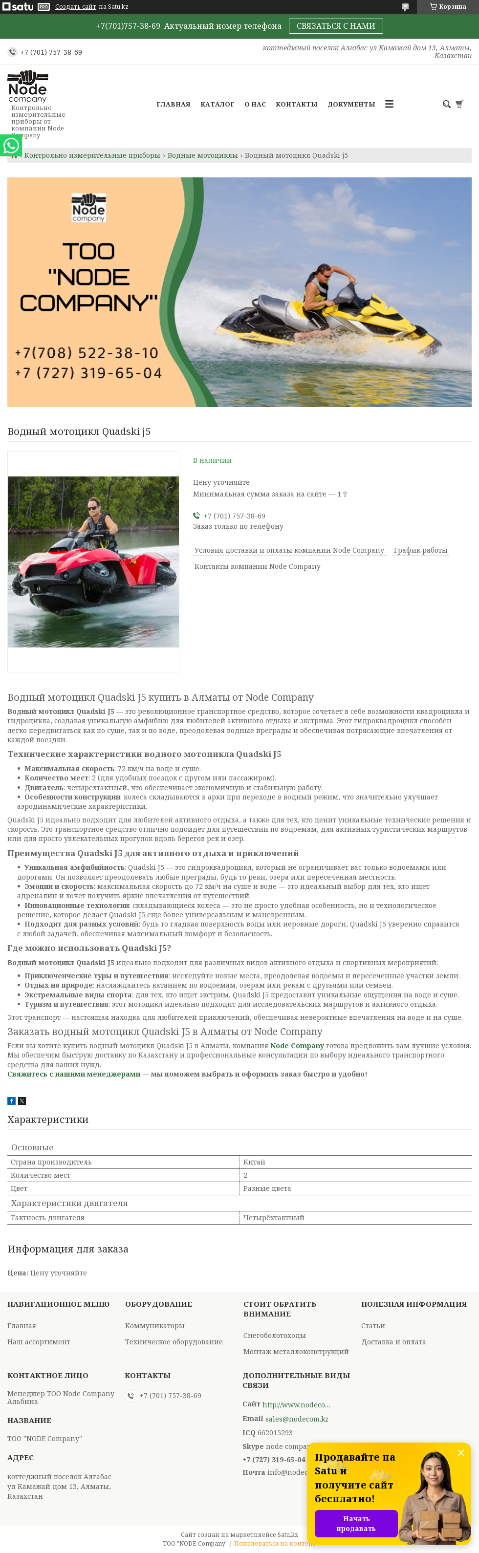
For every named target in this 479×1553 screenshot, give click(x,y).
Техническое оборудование (174, 1341)
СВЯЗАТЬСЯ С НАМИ (336, 26)
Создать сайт (75, 6)
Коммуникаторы (155, 1325)
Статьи (373, 1325)
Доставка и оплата (393, 1341)
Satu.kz (288, 1535)
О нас (255, 104)
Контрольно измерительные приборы (92, 155)
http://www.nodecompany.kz (296, 1405)
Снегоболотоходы (274, 1335)
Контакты (297, 104)
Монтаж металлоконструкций (296, 1351)
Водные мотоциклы (203, 155)
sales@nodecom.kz (296, 1419)
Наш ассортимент (38, 1341)
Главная (173, 104)
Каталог (217, 104)
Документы (351, 104)
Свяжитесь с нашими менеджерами (73, 1073)
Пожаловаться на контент (275, 1543)
